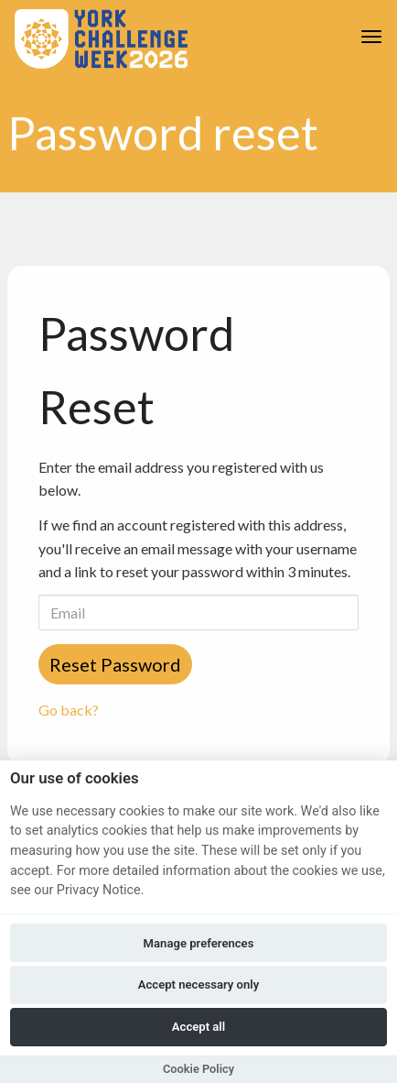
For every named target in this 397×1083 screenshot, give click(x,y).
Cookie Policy (198, 1069)
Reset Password (115, 664)
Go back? (68, 709)
